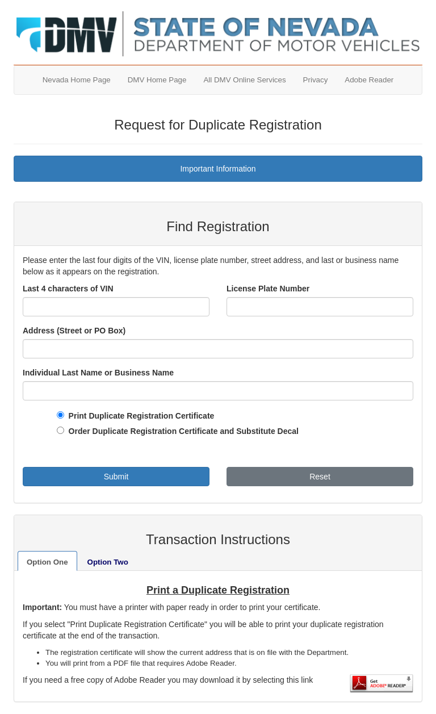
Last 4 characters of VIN (68, 288)
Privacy (315, 80)
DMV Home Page (157, 80)
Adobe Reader (369, 80)
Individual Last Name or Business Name (98, 372)
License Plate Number (268, 288)
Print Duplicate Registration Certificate (139, 415)
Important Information (217, 168)
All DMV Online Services (244, 80)
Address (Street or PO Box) (74, 330)
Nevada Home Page (77, 80)
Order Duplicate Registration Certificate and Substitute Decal (181, 431)
